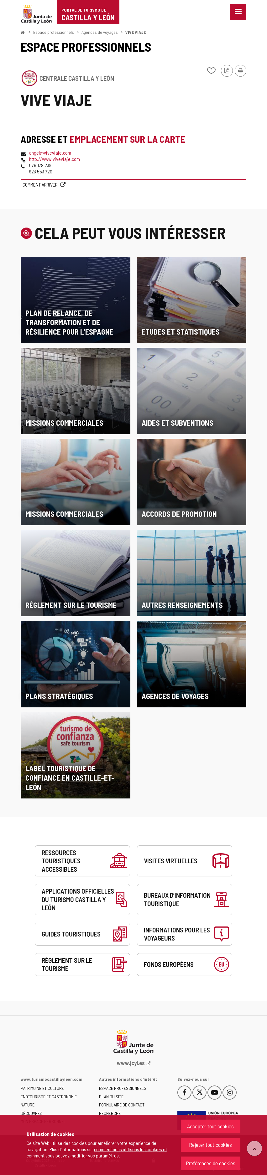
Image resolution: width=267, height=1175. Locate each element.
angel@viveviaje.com (50, 153)
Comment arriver (41, 184)
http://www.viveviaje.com (54, 159)
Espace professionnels (53, 32)
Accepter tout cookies (210, 1126)
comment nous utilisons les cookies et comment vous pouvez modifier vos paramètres (97, 1152)
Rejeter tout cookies (210, 1144)
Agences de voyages (99, 32)
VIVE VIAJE (135, 32)
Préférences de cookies (210, 1163)
